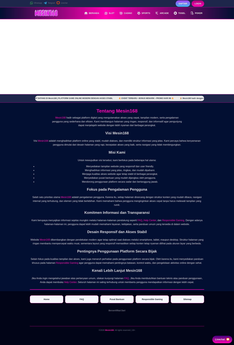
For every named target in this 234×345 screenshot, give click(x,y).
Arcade (162, 13)
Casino (125, 13)
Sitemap (187, 299)
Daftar (183, 3)
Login (198, 3)
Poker (196, 13)
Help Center (150, 220)
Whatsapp (36, 3)
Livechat (62, 3)
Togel (179, 13)
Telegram (49, 3)
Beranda (91, 13)
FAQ (139, 220)
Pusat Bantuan (117, 299)
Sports (143, 13)
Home (47, 299)
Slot (109, 13)
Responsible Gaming (173, 220)
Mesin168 (60, 117)
